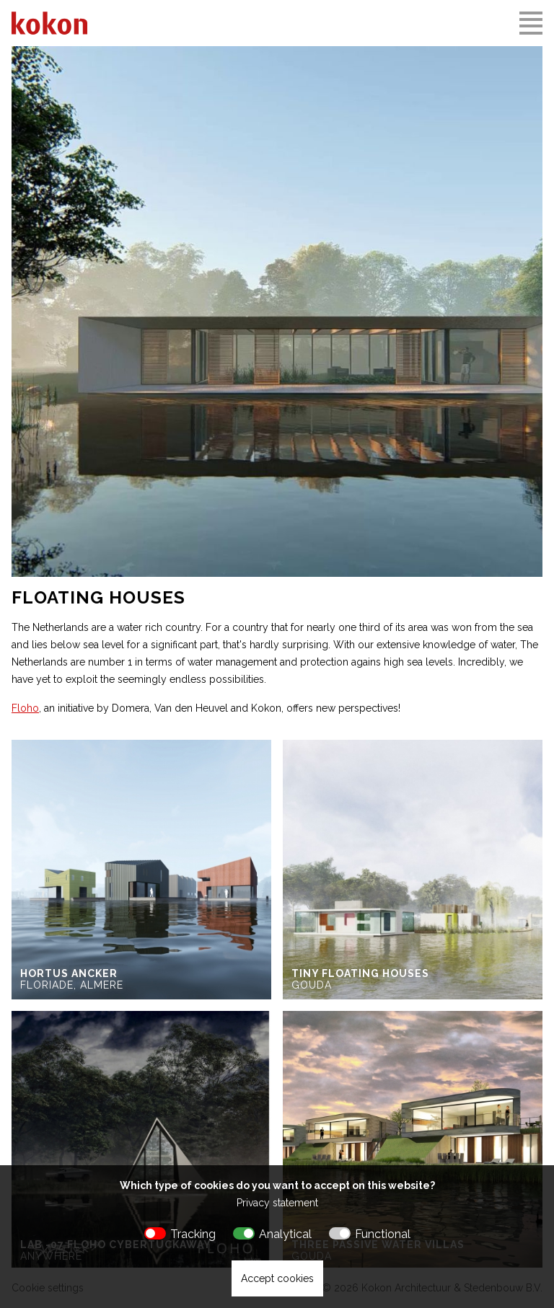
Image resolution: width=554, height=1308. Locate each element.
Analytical (285, 1234)
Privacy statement (277, 1202)
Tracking (193, 1234)
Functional (382, 1234)
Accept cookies (277, 1278)
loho (28, 708)
